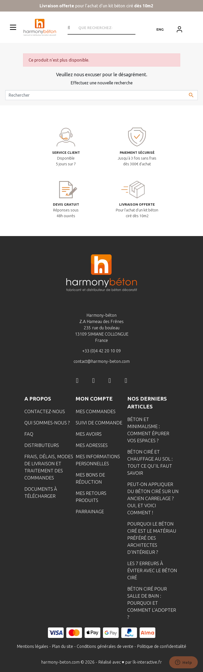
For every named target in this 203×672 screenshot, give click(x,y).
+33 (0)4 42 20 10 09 (101, 350)
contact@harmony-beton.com (102, 361)
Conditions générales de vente (105, 646)
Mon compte (94, 399)
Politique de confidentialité (161, 646)
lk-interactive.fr (147, 662)
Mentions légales (32, 646)
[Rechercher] (101, 95)
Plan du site (62, 646)
